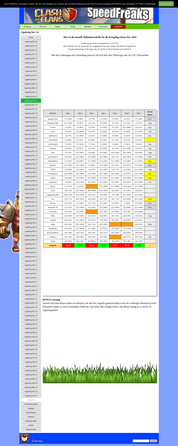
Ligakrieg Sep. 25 (31, 63)
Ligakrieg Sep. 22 (31, 214)
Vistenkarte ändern (30, 404)
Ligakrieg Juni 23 (31, 176)
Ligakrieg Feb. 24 (31, 143)
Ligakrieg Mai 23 (31, 181)
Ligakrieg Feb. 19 (31, 391)
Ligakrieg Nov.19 (31, 358)
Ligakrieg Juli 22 (31, 223)
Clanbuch (31, 417)
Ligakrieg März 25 (30, 88)
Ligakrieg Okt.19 (31, 362)
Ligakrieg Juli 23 (31, 172)
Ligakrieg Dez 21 (31, 252)
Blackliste (87, 27)
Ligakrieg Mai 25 (31, 80)
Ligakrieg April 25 (30, 84)
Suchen (153, 441)
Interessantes (103, 27)
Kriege (72, 27)
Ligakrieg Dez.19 (31, 354)
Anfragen (31, 408)
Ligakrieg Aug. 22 (31, 219)
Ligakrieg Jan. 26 (31, 46)
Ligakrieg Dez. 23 (31, 151)
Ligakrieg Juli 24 (31, 122)
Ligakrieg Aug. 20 (31, 320)
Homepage (27, 27)
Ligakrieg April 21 (30, 286)
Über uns (42, 27)
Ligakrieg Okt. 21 (31, 261)
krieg (31, 37)
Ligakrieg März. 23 (31, 189)
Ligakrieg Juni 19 (31, 375)
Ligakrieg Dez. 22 (31, 202)
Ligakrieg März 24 (30, 139)
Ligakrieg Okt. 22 (31, 210)
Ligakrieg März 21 (30, 290)
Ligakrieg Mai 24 (31, 130)
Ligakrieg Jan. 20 (31, 349)
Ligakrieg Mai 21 (31, 282)
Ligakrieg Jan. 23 (31, 198)
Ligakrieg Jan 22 (31, 248)
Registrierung (31, 429)
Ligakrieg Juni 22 (31, 227)
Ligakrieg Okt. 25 (31, 58)
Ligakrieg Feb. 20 (31, 345)
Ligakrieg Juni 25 (31, 75)
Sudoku (31, 425)
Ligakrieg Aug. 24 (31, 117)
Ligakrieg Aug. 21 (31, 269)
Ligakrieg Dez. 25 (31, 50)
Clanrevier (118, 27)
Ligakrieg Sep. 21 (31, 265)
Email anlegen (31, 413)
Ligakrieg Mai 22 (31, 231)
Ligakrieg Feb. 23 (31, 193)
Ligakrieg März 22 (30, 240)
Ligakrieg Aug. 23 (31, 168)
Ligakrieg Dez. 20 (31, 303)
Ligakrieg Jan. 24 (31, 147)
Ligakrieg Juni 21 (31, 278)
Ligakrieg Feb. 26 (31, 42)
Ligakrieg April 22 (30, 235)
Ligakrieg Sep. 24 (31, 113)
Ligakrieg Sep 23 (31, 164)
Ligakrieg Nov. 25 (31, 54)
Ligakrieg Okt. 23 (31, 160)
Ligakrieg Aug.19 (31, 370)
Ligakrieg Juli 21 (31, 273)
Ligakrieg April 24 (30, 134)
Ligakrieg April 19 (30, 383)
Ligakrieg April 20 (30, 337)
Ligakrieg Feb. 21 (31, 295)
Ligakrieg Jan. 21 (31, 299)
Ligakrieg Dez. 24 (31, 101)
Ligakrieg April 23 (30, 185)
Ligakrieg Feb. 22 (31, 244)
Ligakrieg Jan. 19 (31, 396)
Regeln (57, 27)
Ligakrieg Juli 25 (31, 71)
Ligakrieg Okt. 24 (31, 109)
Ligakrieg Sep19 (31, 366)
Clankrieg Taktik (31, 421)
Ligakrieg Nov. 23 (31, 155)
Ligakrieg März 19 (30, 387)
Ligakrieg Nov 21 (31, 257)
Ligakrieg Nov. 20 (31, 307)
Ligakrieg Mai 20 (31, 332)
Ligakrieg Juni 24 (31, 126)
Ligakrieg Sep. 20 (31, 316)
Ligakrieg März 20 (30, 341)
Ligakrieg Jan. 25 (31, 96)
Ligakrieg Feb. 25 (31, 92)
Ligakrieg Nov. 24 (31, 105)
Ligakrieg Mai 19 (31, 379)
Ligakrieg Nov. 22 (31, 206)
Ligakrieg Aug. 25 (31, 67)
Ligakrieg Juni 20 (31, 328)
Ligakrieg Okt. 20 (31, 311)
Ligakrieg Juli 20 (31, 324)
